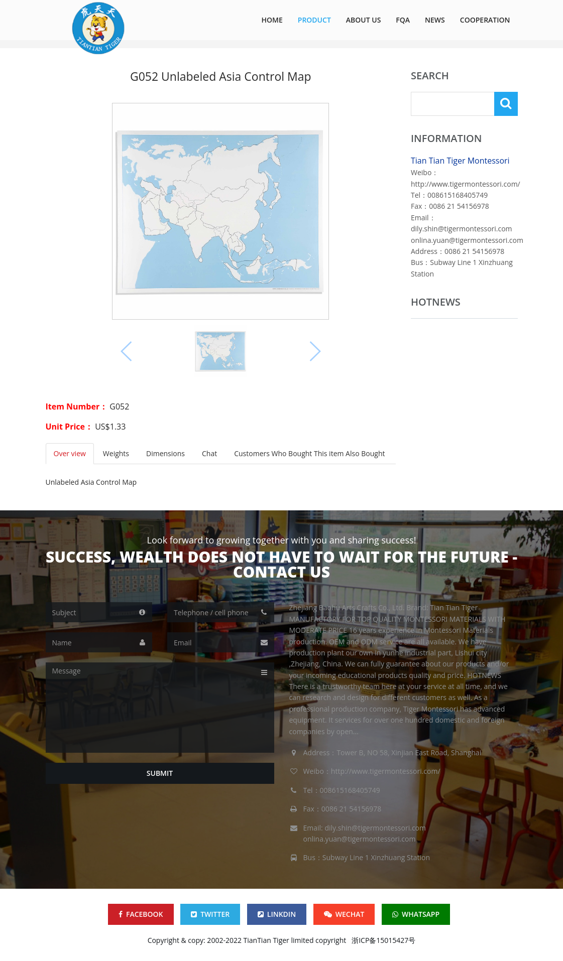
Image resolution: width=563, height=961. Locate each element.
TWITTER (210, 914)
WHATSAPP (415, 914)
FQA (403, 20)
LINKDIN (277, 914)
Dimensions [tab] (165, 453)
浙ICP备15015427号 (383, 940)
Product (314, 20)
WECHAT (344, 914)
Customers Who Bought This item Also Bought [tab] (309, 453)
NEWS (435, 20)
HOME (272, 20)
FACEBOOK (141, 914)
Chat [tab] (209, 453)
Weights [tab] (116, 453)
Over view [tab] (70, 453)
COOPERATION (485, 20)
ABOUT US (363, 20)
